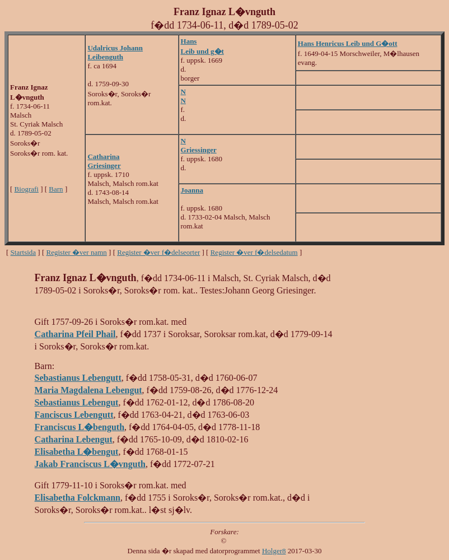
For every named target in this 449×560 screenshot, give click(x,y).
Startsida (23, 252)
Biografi (27, 189)
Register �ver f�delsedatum (254, 252)
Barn (56, 189)
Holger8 (274, 551)
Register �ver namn (76, 252)
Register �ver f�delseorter (158, 252)
